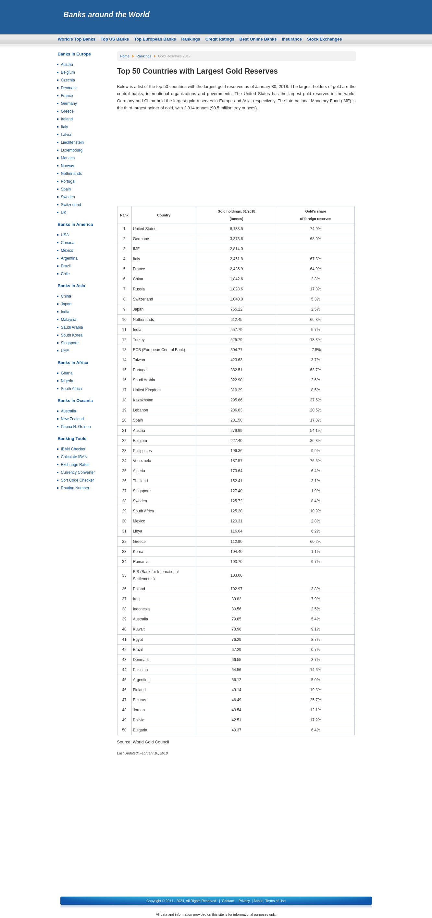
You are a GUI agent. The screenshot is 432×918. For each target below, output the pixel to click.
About (258, 901)
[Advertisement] (236, 160)
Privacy (244, 901)
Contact (228, 901)
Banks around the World (107, 14)
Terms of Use (275, 901)
